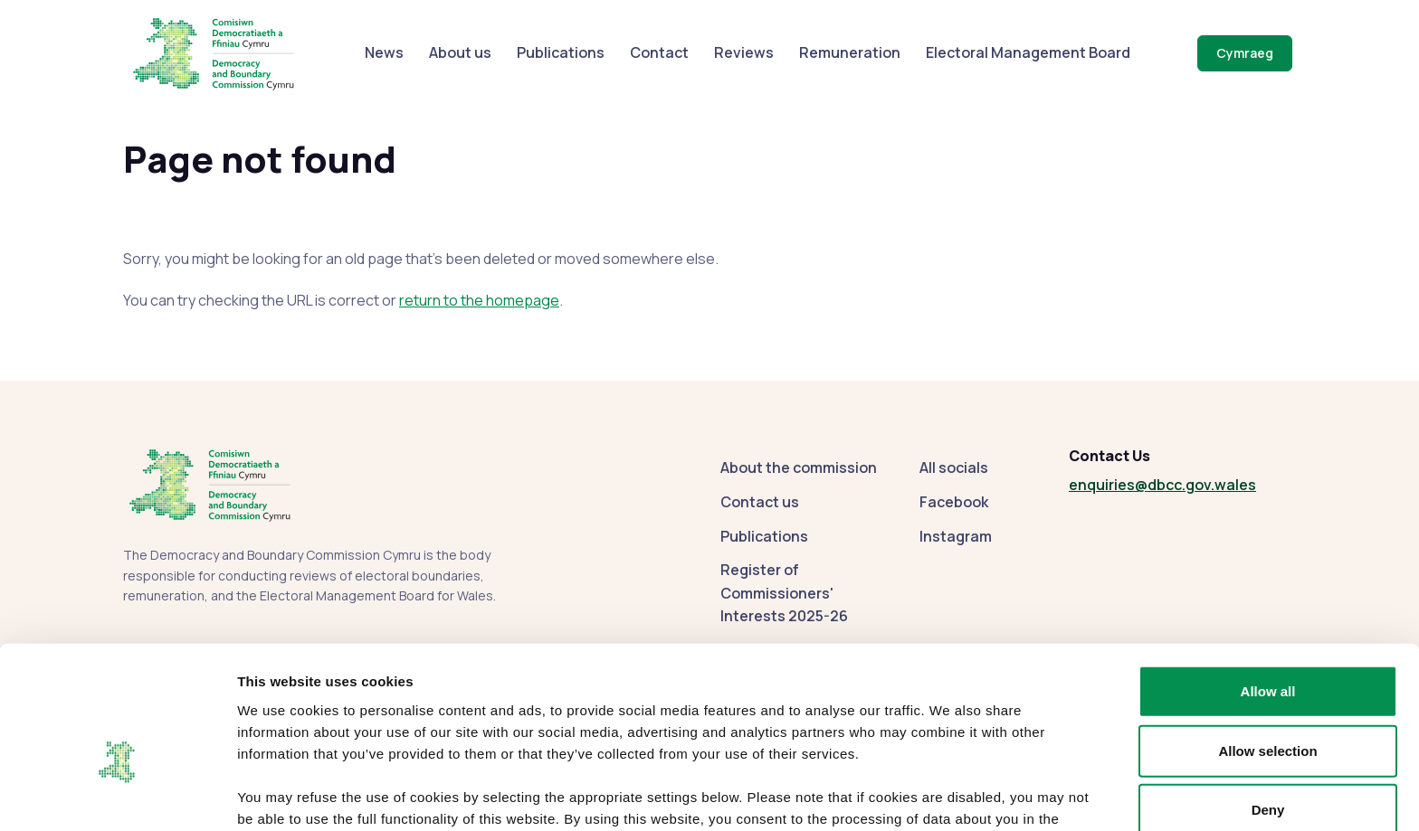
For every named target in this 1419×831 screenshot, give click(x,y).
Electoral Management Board (1028, 52)
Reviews (744, 52)
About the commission (798, 467)
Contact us (759, 502)
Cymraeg (1244, 52)
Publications (561, 52)
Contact (659, 52)
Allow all (1268, 588)
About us (460, 52)
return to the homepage (479, 300)
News (384, 52)
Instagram (955, 536)
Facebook (953, 502)
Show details (950, 795)
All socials (953, 467)
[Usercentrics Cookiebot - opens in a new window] (117, 795)
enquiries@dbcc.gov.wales (1162, 485)
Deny (1268, 706)
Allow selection (1267, 648)
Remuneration (849, 52)
